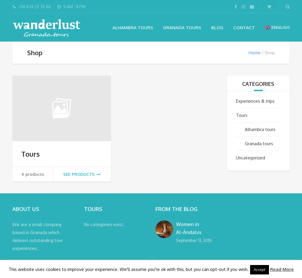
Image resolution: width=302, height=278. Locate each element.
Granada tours (182, 27)
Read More (282, 269)
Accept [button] (259, 269)
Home (255, 52)
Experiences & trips (255, 101)
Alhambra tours (132, 27)
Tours (30, 153)
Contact (244, 27)
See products (82, 174)
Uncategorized (250, 158)
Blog (217, 27)
